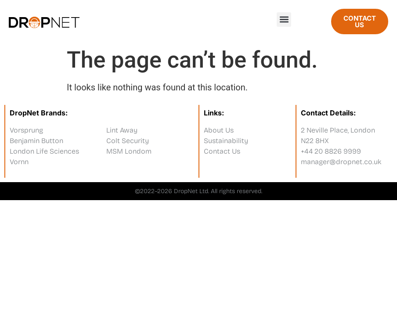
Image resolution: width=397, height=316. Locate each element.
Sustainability (226, 140)
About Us (219, 130)
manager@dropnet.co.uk (341, 162)
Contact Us (222, 151)
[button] (284, 19)
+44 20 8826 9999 (331, 151)
